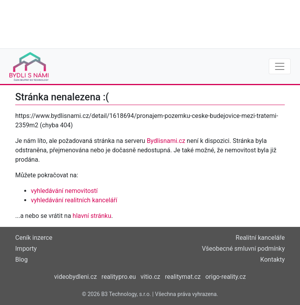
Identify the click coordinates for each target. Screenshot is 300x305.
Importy (26, 248)
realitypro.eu (119, 276)
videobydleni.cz (75, 276)
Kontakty (272, 259)
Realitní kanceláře (260, 237)
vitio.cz (150, 276)
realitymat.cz (183, 276)
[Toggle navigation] (280, 66)
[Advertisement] (150, 23)
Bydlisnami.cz (166, 140)
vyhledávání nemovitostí (64, 190)
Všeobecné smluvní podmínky (243, 248)
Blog (21, 259)
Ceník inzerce (33, 237)
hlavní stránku (92, 215)
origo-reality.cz (225, 276)
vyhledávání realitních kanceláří (74, 200)
